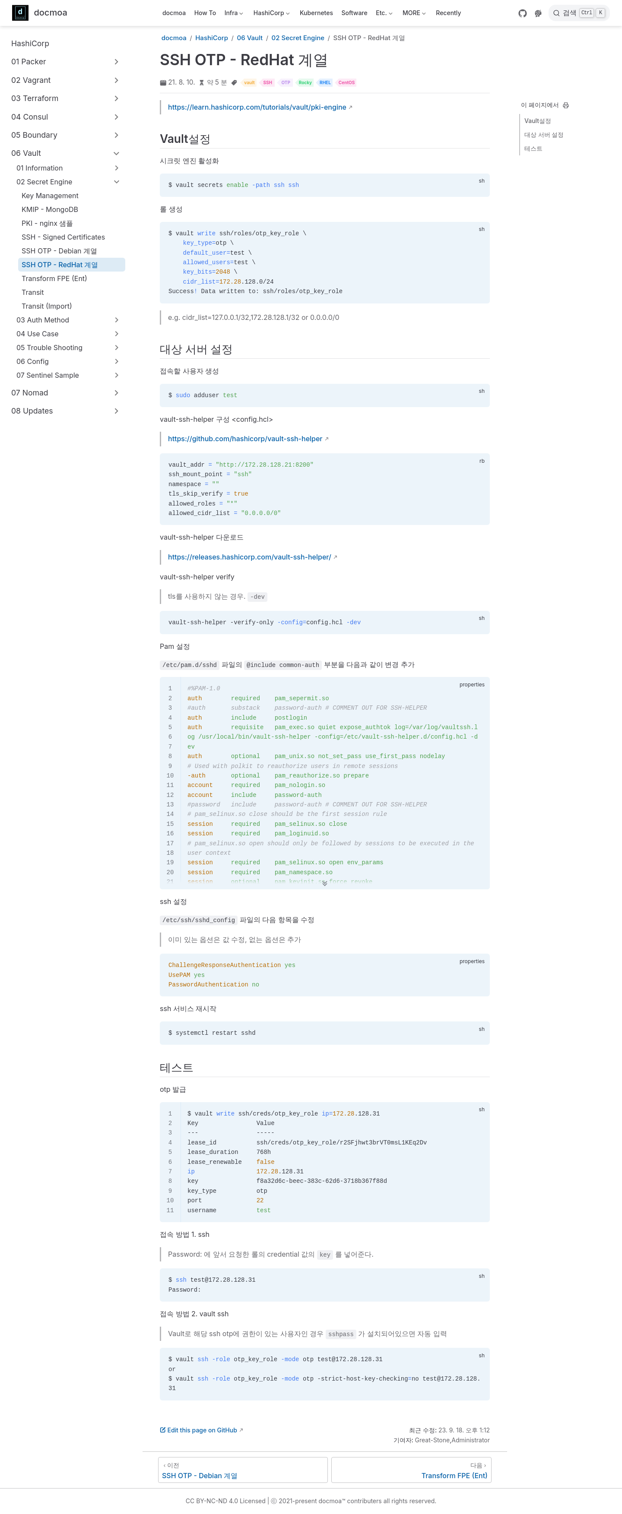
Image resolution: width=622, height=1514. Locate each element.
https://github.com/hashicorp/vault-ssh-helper (245, 438)
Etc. (383, 14)
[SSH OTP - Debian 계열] (243, 1470)
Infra (233, 14)
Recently (448, 12)
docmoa (174, 12)
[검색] (579, 13)
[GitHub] (523, 13)
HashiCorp (270, 14)
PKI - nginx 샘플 (47, 223)
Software (355, 12)
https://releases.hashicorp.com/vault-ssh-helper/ (249, 557)
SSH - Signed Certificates (63, 237)
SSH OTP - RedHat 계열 (60, 264)
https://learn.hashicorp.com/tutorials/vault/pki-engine (257, 107)
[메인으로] (39, 13)
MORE (413, 14)
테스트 (533, 148)
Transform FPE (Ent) (54, 278)
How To (205, 12)
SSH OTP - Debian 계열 (59, 251)
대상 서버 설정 (544, 134)
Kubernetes (316, 12)
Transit (33, 292)
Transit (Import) (47, 306)
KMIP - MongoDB (50, 209)
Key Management (50, 195)
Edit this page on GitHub (198, 1430)
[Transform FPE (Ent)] (411, 1470)
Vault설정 (537, 120)
